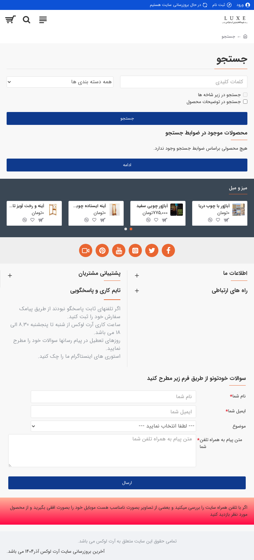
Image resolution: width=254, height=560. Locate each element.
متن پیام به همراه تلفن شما (221, 443)
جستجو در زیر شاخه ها (222, 95)
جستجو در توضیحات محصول (217, 101)
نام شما (239, 395)
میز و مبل (238, 188)
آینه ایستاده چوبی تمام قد (88, 205)
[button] (131, 228)
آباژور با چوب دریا (214, 205)
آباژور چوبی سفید (152, 205)
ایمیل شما (237, 410)
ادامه (127, 165)
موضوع (239, 425)
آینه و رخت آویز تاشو (26, 205)
